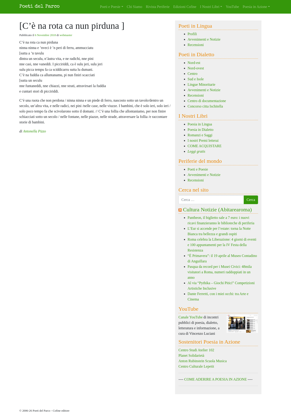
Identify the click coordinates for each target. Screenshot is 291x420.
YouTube (232, 7)
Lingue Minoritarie (201, 84)
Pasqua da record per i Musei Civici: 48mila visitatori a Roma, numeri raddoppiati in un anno (220, 272)
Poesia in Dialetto (200, 130)
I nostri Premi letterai (203, 140)
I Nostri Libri (209, 7)
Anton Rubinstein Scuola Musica (202, 361)
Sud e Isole (196, 79)
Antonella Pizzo (34, 131)
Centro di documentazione (207, 101)
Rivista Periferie (158, 7)
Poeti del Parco (39, 6)
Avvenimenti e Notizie (204, 39)
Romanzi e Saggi (200, 135)
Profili (192, 34)
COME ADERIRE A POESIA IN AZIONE (215, 379)
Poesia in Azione (255, 7)
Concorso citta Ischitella (205, 106)
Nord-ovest (196, 68)
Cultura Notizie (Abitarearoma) (217, 209)
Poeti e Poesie (110, 7)
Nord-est (194, 63)
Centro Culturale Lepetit (196, 366)
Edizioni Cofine (184, 7)
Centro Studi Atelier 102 (196, 350)
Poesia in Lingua (200, 124)
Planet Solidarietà (191, 355)
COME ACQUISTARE (204, 146)
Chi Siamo (134, 7)
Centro (193, 74)
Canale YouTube (190, 317)
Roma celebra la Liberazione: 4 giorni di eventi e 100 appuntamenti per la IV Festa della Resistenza (222, 244)
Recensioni (196, 45)
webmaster (66, 35)
